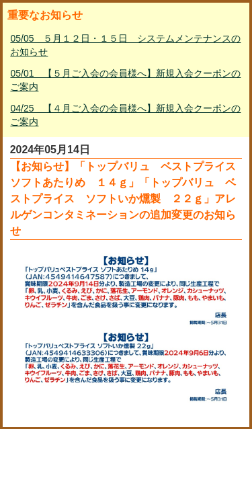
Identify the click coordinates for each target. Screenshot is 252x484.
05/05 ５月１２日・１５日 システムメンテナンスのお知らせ (125, 45)
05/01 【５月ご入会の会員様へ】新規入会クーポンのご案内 (125, 80)
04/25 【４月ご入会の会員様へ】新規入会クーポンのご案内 (125, 115)
